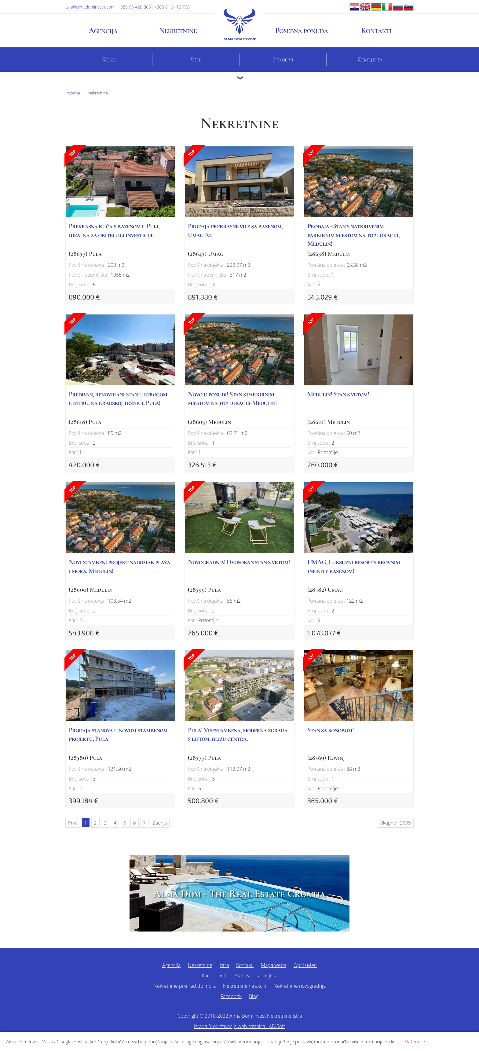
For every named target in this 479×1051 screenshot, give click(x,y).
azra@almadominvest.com (90, 7)
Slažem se (415, 1041)
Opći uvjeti (305, 965)
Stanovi (283, 59)
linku (395, 1041)
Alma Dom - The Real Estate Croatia (239, 893)
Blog (253, 996)
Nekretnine (178, 30)
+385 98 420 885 (134, 7)
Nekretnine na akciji (244, 986)
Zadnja (160, 823)
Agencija (103, 30)
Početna (72, 93)
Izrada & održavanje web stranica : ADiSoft (239, 1026)
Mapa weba (273, 965)
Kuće (109, 59)
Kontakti (376, 30)
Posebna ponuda (301, 30)
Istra (224, 965)
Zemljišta (370, 59)
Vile (196, 59)
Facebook (231, 996)
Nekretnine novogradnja (299, 986)
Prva (72, 823)
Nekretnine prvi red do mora (184, 986)
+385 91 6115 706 (172, 7)
